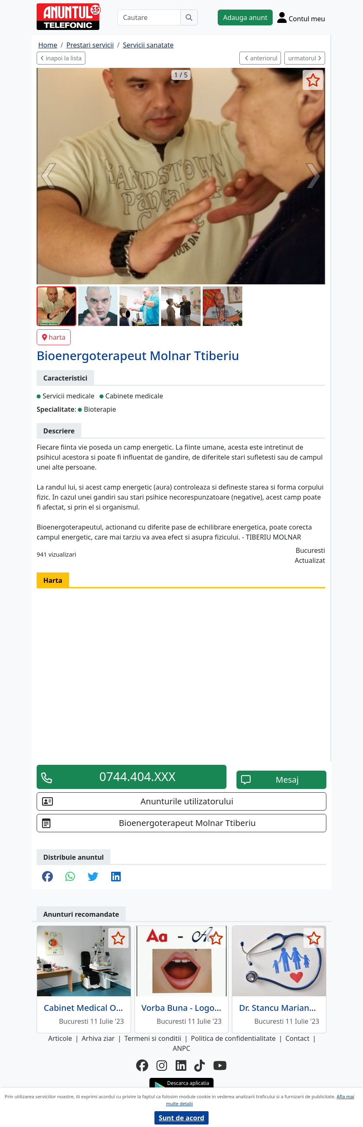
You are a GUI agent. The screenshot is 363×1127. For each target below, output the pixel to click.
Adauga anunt (245, 17)
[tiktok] (199, 1066)
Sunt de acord (181, 1117)
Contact (297, 1038)
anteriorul (261, 58)
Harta (52, 580)
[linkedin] (181, 1066)
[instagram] (162, 1066)
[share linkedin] (116, 877)
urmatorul (304, 58)
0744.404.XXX (137, 776)
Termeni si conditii (153, 1038)
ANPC (181, 1048)
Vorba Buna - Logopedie (189, 1007)
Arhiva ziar (98, 1038)
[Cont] (301, 17)
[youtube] (220, 1066)
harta (53, 337)
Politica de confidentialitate (233, 1038)
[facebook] (142, 1066)
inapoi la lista (61, 58)
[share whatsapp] (70, 877)
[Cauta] (189, 17)
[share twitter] (93, 877)
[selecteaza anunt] (313, 80)
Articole (60, 1038)
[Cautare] (149, 17)
